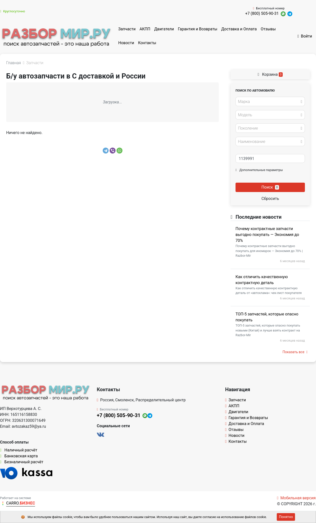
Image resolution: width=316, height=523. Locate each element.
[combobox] (270, 101)
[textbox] (269, 101)
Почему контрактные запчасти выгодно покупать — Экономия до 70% (267, 234)
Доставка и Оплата (239, 29)
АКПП (144, 29)
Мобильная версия (296, 498)
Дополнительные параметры (259, 170)
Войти (304, 36)
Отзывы (268, 29)
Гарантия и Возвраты (197, 29)
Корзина (270, 74)
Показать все (295, 352)
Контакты (147, 42)
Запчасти (127, 29)
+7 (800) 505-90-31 (262, 13)
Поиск (270, 187)
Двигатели (164, 29)
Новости (126, 42)
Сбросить (270, 198)
